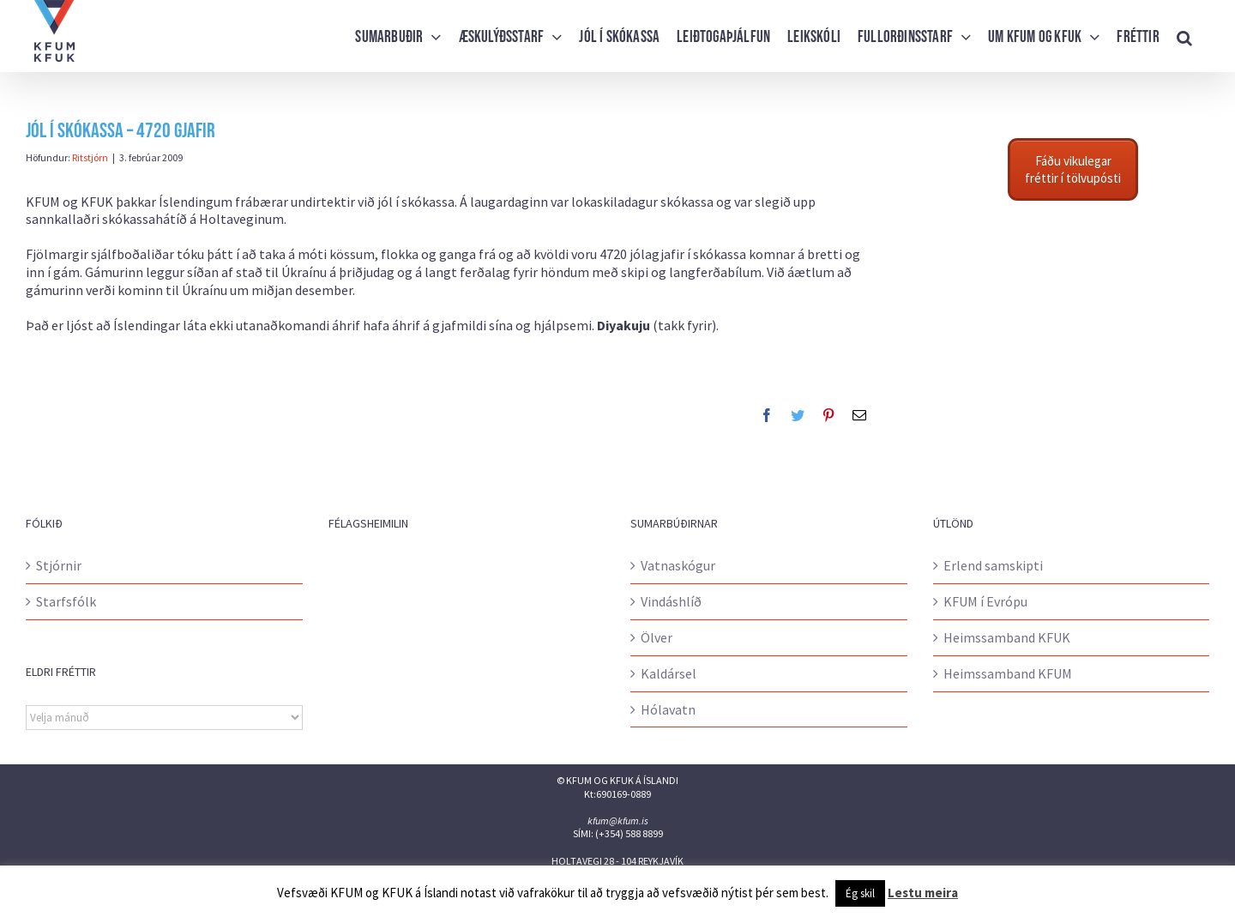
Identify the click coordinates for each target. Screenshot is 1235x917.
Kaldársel (668, 673)
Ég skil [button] (860, 893)
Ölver (656, 637)
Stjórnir (58, 565)
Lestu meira (923, 892)
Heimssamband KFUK (1006, 637)
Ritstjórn (90, 157)
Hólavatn (668, 709)
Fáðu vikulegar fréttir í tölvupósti (1073, 169)
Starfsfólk (66, 601)
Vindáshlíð (671, 601)
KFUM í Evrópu (985, 601)
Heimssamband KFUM (1007, 673)
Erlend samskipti (993, 565)
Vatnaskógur (678, 565)
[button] (1184, 36)
